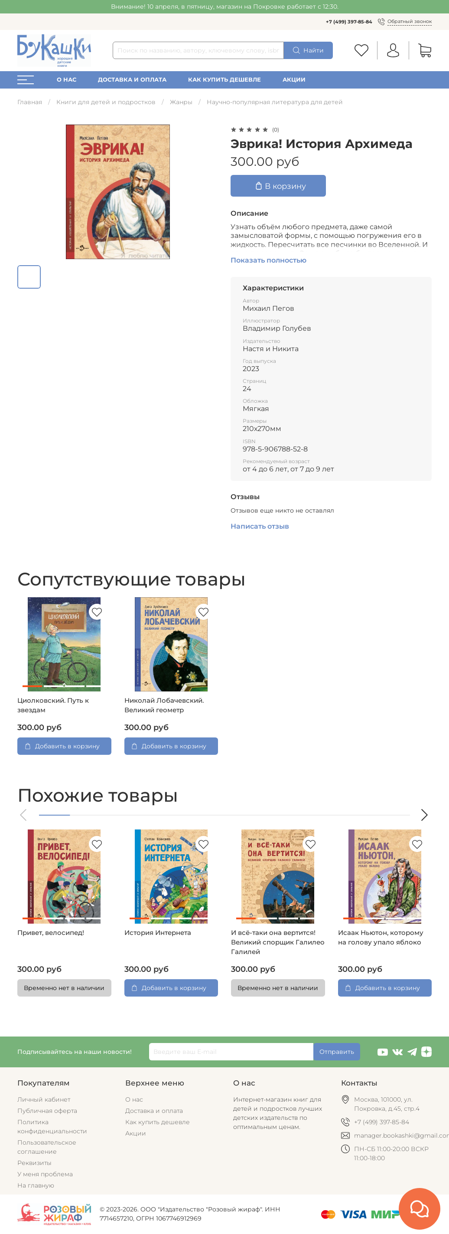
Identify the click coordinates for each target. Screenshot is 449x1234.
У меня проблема (45, 1174)
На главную (35, 1185)
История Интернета (157, 933)
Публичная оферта (47, 1111)
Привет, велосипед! (50, 933)
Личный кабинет (43, 1099)
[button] (23, 815)
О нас (66, 79)
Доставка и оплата (132, 79)
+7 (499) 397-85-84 (349, 22)
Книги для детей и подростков (106, 102)
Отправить (336, 1052)
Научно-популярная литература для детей (275, 102)
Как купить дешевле (224, 79)
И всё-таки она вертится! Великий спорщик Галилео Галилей (278, 942)
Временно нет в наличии (64, 988)
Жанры (181, 102)
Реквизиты (34, 1163)
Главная (29, 102)
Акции (294, 79)
